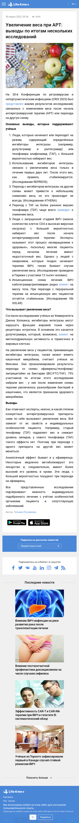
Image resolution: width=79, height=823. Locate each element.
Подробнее (45, 817)
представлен (14, 104)
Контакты (8, 797)
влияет (64, 284)
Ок (33, 817)
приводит (63, 210)
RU (74, 4)
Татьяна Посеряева (25, 512)
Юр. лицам (9, 801)
